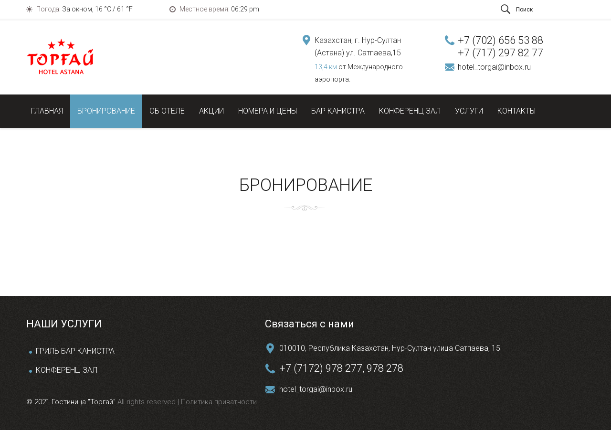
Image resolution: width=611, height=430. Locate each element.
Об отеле (167, 110)
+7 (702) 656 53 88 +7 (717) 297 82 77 (500, 46)
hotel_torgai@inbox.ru (494, 67)
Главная (47, 110)
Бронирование (106, 110)
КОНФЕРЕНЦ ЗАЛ (66, 370)
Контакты (516, 110)
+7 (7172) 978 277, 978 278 (341, 368)
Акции (211, 110)
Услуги (469, 110)
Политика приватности (218, 402)
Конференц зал (410, 110)
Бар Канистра (338, 110)
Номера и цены (267, 110)
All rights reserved (147, 402)
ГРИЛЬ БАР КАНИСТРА (75, 351)
